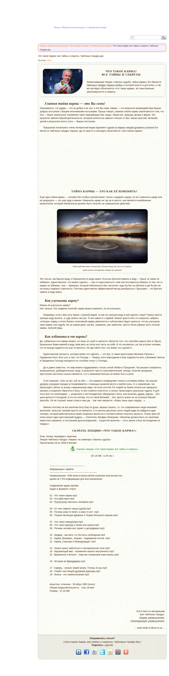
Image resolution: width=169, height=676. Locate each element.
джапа (141, 394)
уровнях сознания (49, 384)
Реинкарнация (82, 541)
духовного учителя (144, 127)
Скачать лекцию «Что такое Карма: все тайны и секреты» (107, 449)
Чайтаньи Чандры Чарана (101, 85)
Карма (49, 60)
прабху (118, 85)
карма (62, 108)
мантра (69, 525)
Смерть (58, 568)
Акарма (58, 535)
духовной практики (85, 571)
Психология (60, 502)
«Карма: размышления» (152, 617)
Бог (108, 354)
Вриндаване (73, 561)
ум (88, 400)
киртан (149, 394)
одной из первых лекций (120, 127)
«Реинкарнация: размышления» (147, 621)
